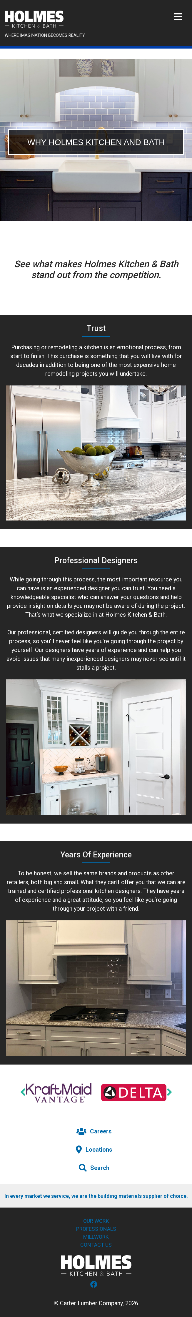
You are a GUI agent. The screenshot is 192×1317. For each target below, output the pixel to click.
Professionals (96, 1229)
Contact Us (96, 1245)
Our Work (96, 1221)
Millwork (96, 1237)
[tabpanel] (96, 140)
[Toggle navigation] (178, 17)
